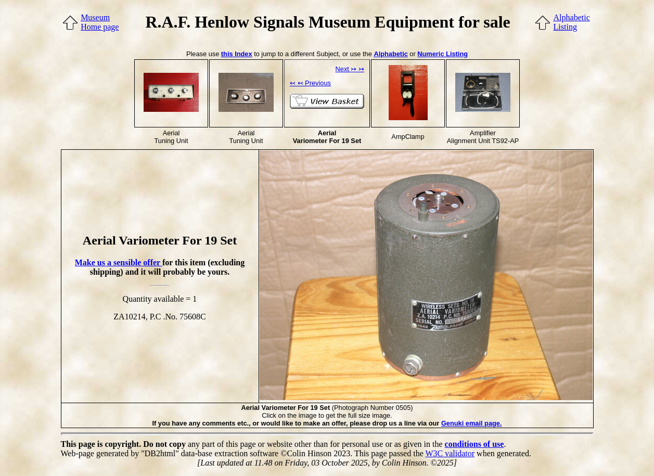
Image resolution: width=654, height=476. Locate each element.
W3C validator (450, 453)
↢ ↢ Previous (310, 83)
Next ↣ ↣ (350, 69)
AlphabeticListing (572, 22)
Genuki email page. (471, 423)
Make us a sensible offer (118, 262)
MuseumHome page (100, 22)
